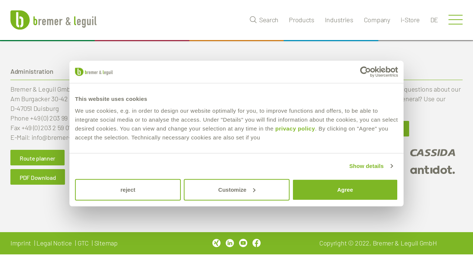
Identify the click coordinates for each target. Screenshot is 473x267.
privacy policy (295, 128)
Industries (339, 20)
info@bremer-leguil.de (63, 137)
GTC (83, 243)
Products (301, 20)
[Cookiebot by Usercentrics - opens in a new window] (365, 72)
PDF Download (38, 177)
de (434, 20)
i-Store (410, 20)
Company (377, 20)
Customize (236, 189)
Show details (366, 166)
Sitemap (106, 243)
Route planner (37, 158)
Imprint (20, 243)
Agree (345, 189)
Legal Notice (54, 243)
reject (127, 189)
